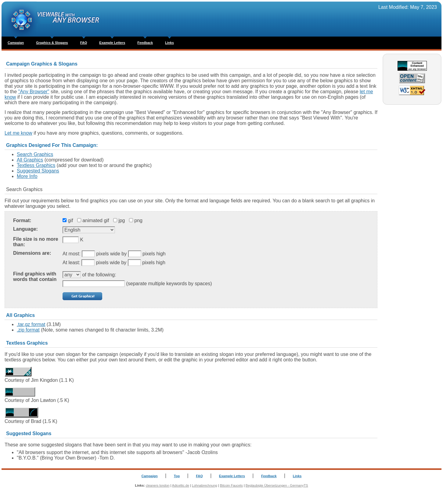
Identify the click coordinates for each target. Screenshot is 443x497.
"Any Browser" (33, 91)
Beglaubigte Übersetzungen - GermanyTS (277, 485)
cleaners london (158, 485)
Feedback (145, 42)
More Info (27, 176)
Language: (25, 229)
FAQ (83, 42)
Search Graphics (35, 154)
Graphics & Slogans (52, 42)
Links (169, 42)
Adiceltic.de (180, 485)
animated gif (95, 220)
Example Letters (112, 42)
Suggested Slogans (38, 170)
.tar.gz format (31, 324)
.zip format (28, 329)
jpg (121, 220)
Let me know (18, 133)
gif (70, 220)
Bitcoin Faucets (231, 485)
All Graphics (30, 159)
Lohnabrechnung (204, 485)
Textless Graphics (36, 165)
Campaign (16, 42)
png (138, 220)
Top (177, 476)
